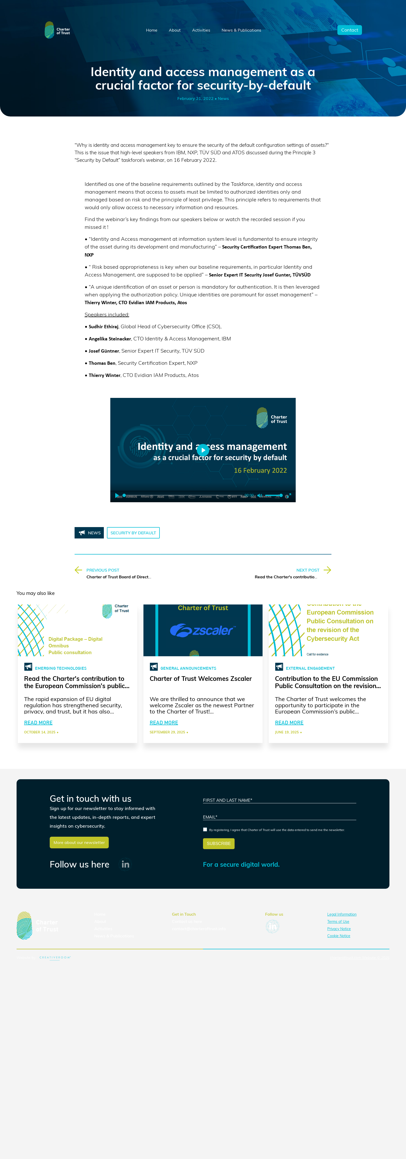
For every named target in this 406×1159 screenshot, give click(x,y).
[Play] (117, 495)
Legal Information (342, 921)
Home (151, 30)
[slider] (182, 495)
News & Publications (241, 30)
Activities (201, 30)
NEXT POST (308, 570)
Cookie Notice (338, 943)
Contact (349, 30)
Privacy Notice (339, 935)
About (175, 30)
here (198, 928)
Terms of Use (338, 928)
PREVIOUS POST (102, 570)
